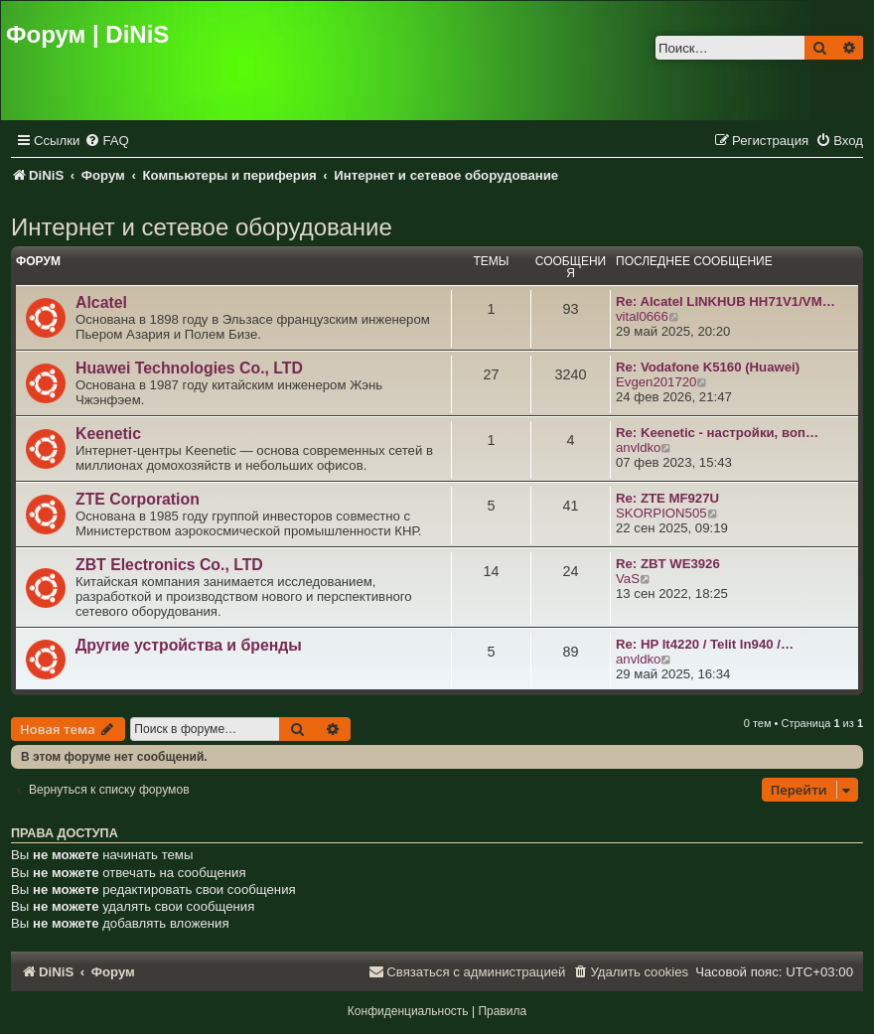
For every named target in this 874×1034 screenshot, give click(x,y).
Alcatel (101, 302)
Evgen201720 (656, 381)
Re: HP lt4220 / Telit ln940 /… (705, 644)
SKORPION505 (661, 513)
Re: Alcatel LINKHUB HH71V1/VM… (725, 301)
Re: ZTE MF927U (667, 498)
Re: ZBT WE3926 (668, 563)
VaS (628, 578)
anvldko (638, 447)
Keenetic (108, 433)
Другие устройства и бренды (188, 645)
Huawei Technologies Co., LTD (189, 368)
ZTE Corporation (137, 499)
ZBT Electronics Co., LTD (169, 564)
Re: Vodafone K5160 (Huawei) (708, 367)
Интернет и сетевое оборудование (201, 227)
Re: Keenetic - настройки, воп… (717, 432)
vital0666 (642, 316)
